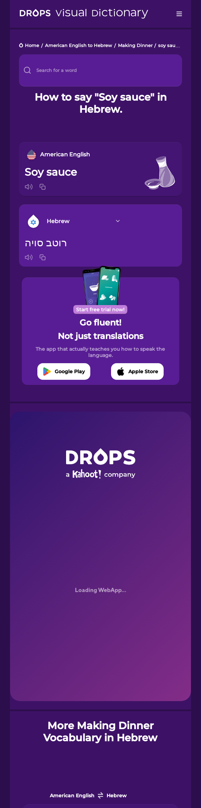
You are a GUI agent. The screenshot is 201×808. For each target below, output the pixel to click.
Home (32, 45)
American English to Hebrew (78, 45)
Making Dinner (135, 45)
